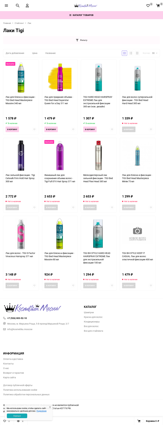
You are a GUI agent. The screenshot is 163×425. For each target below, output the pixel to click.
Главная (7, 23)
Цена (34, 53)
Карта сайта (9, 377)
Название (50, 53)
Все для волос (91, 326)
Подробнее (41, 411)
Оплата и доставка (13, 359)
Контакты (8, 364)
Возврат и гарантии (13, 373)
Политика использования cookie (20, 390)
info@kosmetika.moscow (17, 329)
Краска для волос (93, 317)
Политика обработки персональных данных (26, 394)
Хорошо (17, 415)
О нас (6, 368)
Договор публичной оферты (17, 385)
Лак (29, 23)
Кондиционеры (92, 322)
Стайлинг (19, 23)
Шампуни (89, 312)
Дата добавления (15, 53)
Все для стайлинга (93, 331)
